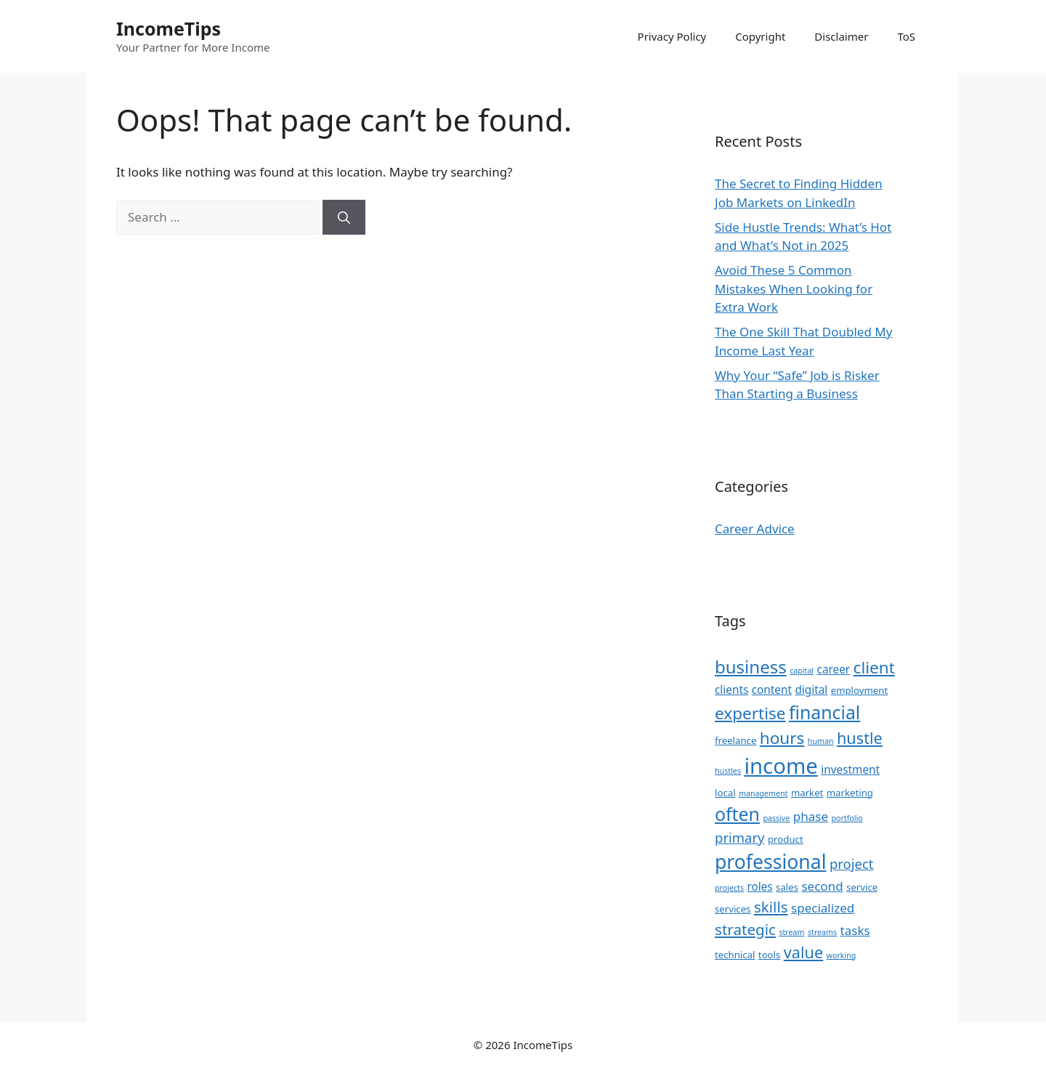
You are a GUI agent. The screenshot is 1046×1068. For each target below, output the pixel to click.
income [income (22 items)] (780, 765)
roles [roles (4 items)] (759, 886)
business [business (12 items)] (751, 667)
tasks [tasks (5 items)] (855, 930)
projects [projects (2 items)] (729, 888)
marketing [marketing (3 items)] (850, 792)
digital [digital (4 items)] (811, 689)
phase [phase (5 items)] (810, 816)
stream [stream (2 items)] (791, 932)
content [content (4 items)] (772, 689)
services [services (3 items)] (732, 908)
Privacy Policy (672, 36)
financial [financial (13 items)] (824, 712)
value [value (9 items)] (803, 952)
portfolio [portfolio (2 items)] (846, 818)
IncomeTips (168, 28)
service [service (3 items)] (861, 887)
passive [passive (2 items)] (776, 818)
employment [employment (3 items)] (859, 690)
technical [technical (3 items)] (735, 954)
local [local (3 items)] (725, 792)
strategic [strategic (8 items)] (745, 929)
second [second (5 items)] (822, 886)
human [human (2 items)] (821, 741)
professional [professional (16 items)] (771, 862)
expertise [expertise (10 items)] (750, 713)
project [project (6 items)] (852, 863)
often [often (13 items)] (737, 813)
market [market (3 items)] (807, 792)
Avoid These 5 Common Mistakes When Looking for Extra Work (793, 288)
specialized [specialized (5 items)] (822, 907)
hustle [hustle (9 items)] (860, 737)
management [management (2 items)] (763, 793)
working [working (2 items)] (841, 955)
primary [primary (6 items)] (740, 837)
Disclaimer (841, 36)
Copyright (760, 36)
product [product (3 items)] (785, 839)
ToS (906, 36)
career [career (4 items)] (834, 669)
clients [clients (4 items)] (731, 689)
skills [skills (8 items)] (771, 907)
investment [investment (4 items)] (850, 769)
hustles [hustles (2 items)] (728, 771)
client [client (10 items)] (874, 667)
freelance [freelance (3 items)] (735, 740)
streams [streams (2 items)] (822, 932)
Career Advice (755, 528)
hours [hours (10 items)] (782, 738)
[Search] (344, 217)
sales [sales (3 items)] (787, 887)
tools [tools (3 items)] (769, 954)
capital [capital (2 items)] (802, 671)
